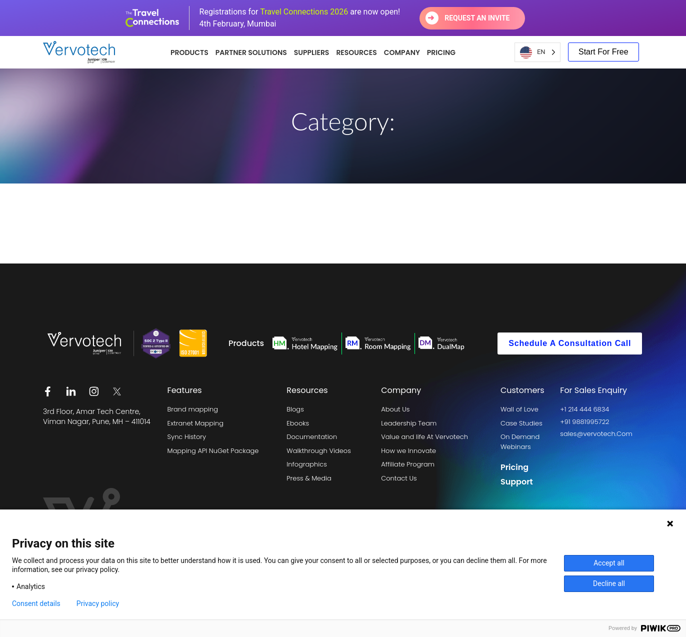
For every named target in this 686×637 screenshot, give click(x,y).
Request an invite (477, 18)
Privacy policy (97, 604)
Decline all (609, 584)
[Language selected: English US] (537, 52)
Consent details (36, 604)
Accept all (609, 563)
